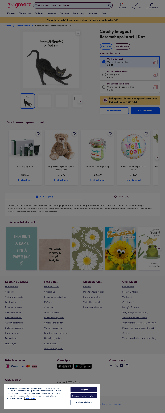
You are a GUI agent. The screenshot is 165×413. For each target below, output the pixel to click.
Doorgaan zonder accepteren (84, 396)
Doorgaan (84, 390)
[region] (52, 396)
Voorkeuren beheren (84, 402)
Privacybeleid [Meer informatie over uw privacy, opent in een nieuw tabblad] (30, 398)
